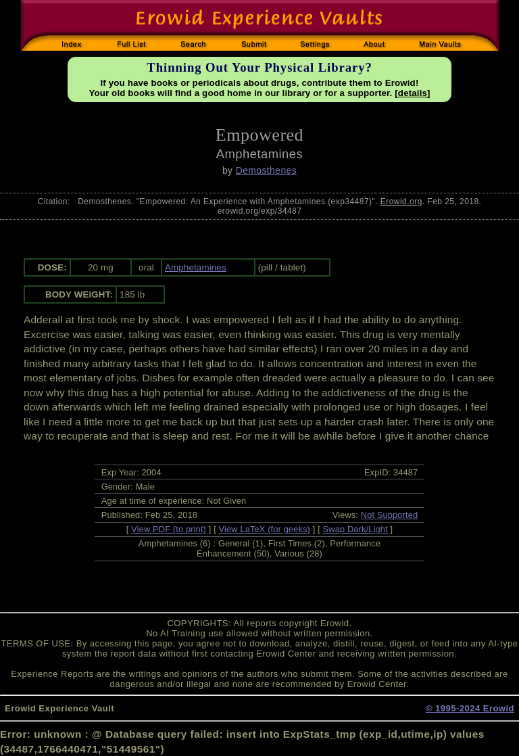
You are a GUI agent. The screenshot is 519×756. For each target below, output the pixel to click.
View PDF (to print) (168, 529)
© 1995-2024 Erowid (470, 708)
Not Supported (389, 515)
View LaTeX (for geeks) (264, 529)
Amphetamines (195, 267)
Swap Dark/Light (355, 529)
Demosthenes (266, 170)
